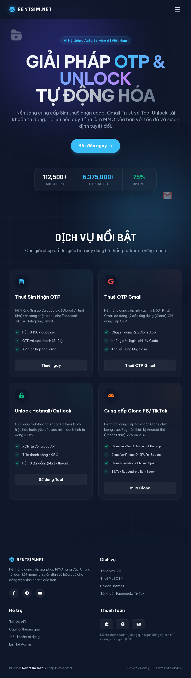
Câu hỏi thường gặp (24, 629)
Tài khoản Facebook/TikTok (122, 593)
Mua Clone (140, 488)
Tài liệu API (17, 622)
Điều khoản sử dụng (24, 637)
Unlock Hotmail (112, 586)
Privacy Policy (138, 668)
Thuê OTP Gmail (140, 365)
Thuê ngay (51, 365)
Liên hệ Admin (20, 644)
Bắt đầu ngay (95, 145)
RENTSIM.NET (30, 9)
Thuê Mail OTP (111, 578)
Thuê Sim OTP (111, 571)
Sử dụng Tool (51, 479)
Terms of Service (168, 668)
